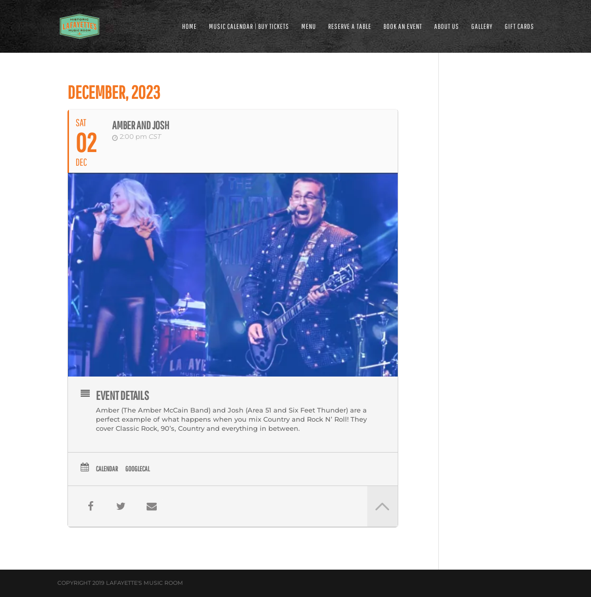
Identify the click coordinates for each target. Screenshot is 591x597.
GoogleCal (137, 469)
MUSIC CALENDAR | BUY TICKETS (249, 26)
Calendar (107, 469)
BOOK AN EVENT (403, 26)
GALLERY (482, 26)
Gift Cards (519, 26)
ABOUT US (446, 26)
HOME (189, 26)
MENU (308, 26)
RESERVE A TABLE (349, 26)
